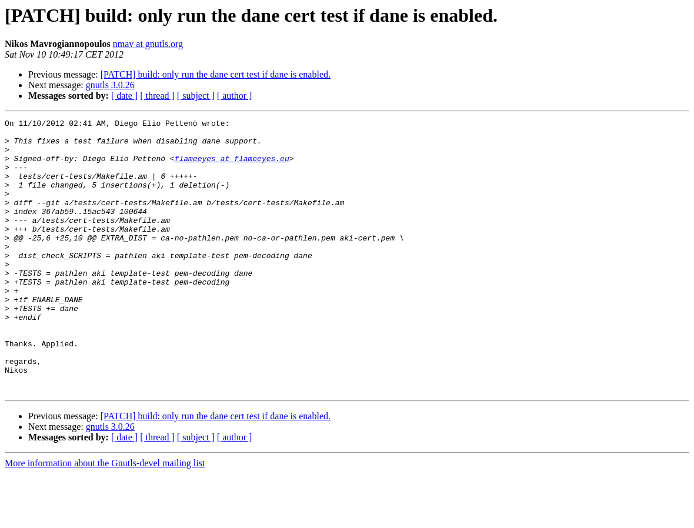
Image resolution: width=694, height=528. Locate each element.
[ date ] (124, 96)
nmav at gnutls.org (148, 44)
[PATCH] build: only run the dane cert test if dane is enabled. (216, 74)
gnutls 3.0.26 (110, 85)
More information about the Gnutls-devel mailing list (105, 518)
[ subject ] (196, 96)
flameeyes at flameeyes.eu (232, 167)
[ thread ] (157, 96)
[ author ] (234, 96)
